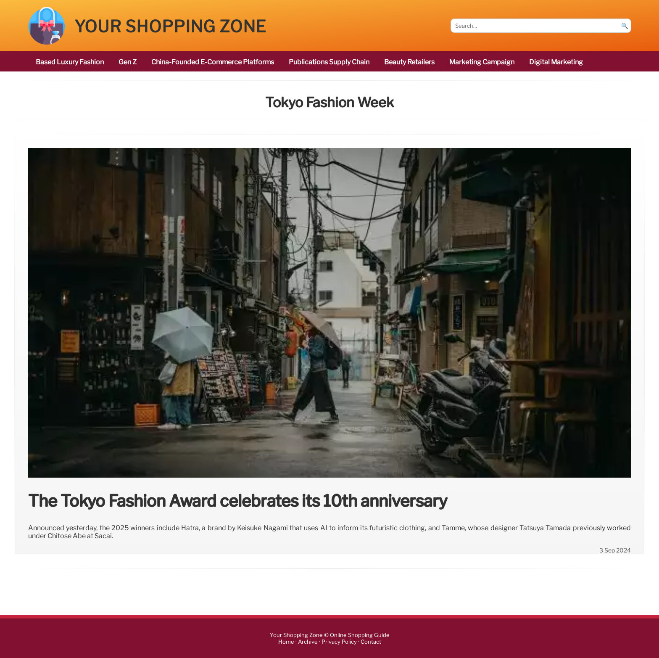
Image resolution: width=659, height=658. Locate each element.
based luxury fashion (70, 62)
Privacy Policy (339, 642)
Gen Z (128, 62)
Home (286, 642)
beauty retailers (409, 62)
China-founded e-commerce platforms (212, 62)
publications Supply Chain (329, 62)
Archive (308, 642)
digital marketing (556, 62)
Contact (371, 642)
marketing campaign (481, 62)
